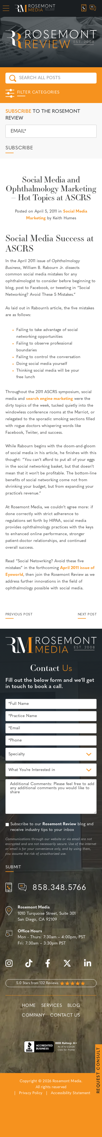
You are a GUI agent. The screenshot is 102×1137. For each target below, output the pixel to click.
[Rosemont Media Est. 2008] (51, 646)
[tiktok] (31, 966)
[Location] (51, 914)
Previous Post (18, 614)
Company (33, 1015)
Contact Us (65, 1015)
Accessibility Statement (70, 1093)
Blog (73, 1006)
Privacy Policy (30, 1093)
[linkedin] (90, 966)
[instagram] (11, 966)
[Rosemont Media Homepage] (35, 8)
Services (51, 1006)
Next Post (87, 614)
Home (29, 1006)
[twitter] (70, 966)
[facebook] (50, 966)
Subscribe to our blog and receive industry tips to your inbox (52, 827)
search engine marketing (49, 399)
